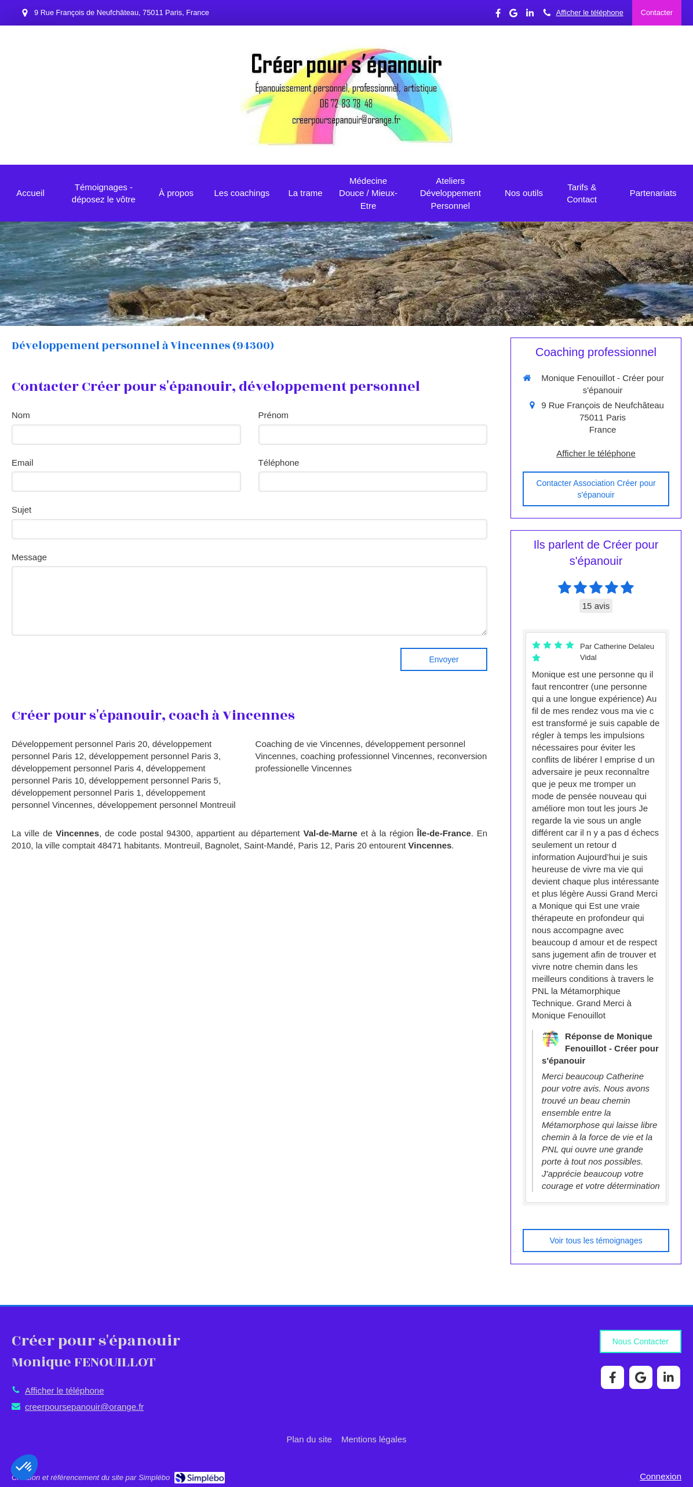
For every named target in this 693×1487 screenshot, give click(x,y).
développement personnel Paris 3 (153, 756)
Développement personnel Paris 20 (79, 744)
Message (29, 557)
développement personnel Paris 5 (153, 780)
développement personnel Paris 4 (76, 768)
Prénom (273, 415)
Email (23, 462)
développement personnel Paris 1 (76, 792)
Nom (21, 415)
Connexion (660, 1476)
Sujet (21, 509)
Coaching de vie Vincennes (308, 744)
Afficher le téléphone (589, 12)
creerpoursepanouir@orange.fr (84, 1407)
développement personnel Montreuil (166, 805)
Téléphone (279, 462)
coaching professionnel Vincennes (366, 756)
